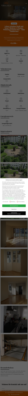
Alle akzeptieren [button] (14, 206)
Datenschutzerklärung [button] (14, 216)
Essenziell (5, 201)
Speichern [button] (14, 209)
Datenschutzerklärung (9, 197)
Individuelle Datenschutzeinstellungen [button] (14, 213)
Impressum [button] (20, 216)
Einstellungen (11, 199)
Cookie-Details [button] (8, 216)
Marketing (12, 201)
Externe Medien (21, 201)
